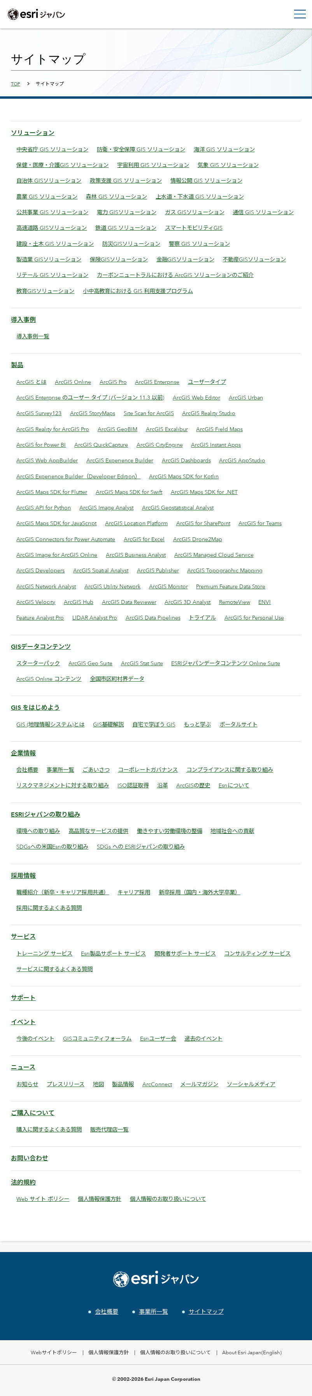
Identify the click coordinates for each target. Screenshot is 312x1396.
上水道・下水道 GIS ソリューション (200, 196)
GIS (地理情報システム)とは (50, 724)
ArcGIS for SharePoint (203, 523)
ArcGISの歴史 (193, 785)
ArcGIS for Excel (144, 539)
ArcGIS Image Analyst (106, 507)
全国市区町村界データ (117, 678)
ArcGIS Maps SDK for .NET (204, 491)
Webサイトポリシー (54, 1352)
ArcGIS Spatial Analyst (100, 570)
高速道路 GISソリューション (51, 227)
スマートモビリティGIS (194, 227)
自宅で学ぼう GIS (153, 724)
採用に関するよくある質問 (49, 907)
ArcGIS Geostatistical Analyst (178, 507)
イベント (23, 1022)
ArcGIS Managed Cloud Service (214, 554)
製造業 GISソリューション (48, 259)
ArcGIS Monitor (168, 586)
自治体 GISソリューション (48, 180)
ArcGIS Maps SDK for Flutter (51, 491)
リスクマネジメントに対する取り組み (62, 785)
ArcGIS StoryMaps (92, 413)
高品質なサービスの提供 (98, 831)
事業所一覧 (60, 769)
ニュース (23, 1067)
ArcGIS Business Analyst (136, 554)
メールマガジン (199, 1084)
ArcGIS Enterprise (157, 381)
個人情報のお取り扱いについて (168, 1198)
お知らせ (27, 1084)
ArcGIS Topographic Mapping (225, 570)
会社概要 (27, 769)
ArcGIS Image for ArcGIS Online (56, 554)
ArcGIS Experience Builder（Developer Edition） (78, 476)
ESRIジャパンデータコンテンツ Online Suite (225, 663)
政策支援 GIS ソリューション (126, 180)
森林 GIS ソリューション (116, 196)
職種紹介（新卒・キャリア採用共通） (62, 892)
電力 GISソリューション (126, 212)
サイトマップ (206, 1311)
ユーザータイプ (207, 381)
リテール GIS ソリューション (52, 275)
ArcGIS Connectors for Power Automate (65, 539)
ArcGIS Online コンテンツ (48, 678)
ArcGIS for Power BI (41, 444)
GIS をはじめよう (35, 707)
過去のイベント (203, 1038)
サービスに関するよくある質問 (54, 969)
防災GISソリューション (131, 243)
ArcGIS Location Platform (136, 523)
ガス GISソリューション (194, 212)
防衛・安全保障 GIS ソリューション (141, 149)
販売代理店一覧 (109, 1129)
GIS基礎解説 (108, 724)
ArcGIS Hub (78, 602)
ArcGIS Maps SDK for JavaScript (56, 523)
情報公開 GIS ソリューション (206, 180)
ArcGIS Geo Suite (90, 663)
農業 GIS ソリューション (46, 196)
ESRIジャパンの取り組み (45, 814)
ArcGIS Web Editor (196, 397)
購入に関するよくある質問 (49, 1129)
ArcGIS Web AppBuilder (47, 460)
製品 (17, 365)
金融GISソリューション (185, 259)
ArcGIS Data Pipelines (153, 617)
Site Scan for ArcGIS (149, 413)
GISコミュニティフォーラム (97, 1038)
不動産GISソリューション (254, 259)
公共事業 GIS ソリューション (52, 212)
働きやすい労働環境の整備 (169, 831)
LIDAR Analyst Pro (94, 617)
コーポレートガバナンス (148, 769)
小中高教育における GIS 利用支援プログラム (138, 291)
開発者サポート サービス (185, 953)
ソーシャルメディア (251, 1084)
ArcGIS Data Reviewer (129, 602)
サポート (23, 998)
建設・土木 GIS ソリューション (55, 243)
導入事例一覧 (32, 336)
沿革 (162, 785)
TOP (15, 83)
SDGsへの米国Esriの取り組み (52, 846)
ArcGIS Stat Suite (142, 663)
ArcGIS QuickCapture (101, 444)
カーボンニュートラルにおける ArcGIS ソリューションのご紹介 (175, 275)
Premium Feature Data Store (230, 586)
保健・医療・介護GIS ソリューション (62, 165)
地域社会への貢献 (232, 831)
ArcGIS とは (31, 381)
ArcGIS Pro (113, 381)
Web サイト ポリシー (42, 1198)
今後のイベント (35, 1038)
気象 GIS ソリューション (228, 165)
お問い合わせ (29, 1158)
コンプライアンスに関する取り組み (229, 769)
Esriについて (234, 785)
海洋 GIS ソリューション (224, 149)
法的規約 (23, 1182)
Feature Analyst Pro (40, 617)
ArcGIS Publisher (158, 570)
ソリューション (32, 133)
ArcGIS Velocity (35, 602)
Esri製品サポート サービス (113, 953)
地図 (98, 1084)
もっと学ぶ (197, 724)
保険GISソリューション (119, 259)
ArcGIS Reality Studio (208, 413)
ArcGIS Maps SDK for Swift (129, 491)
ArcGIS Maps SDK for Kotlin (184, 476)
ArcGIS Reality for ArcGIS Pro (52, 429)
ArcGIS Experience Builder (119, 460)
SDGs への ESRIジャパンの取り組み (141, 846)
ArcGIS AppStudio (242, 460)
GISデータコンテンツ (41, 646)
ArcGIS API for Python (43, 507)
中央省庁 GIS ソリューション (52, 149)
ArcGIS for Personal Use (254, 617)
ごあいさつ (96, 769)
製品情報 (123, 1084)
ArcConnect (157, 1084)
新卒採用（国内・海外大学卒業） (199, 892)
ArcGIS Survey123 (38, 413)
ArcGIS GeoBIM (117, 429)
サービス (23, 936)
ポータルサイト (238, 724)
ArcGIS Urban (246, 397)
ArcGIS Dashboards (186, 460)
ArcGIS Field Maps (219, 429)
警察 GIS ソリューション (199, 243)
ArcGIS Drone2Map (197, 539)
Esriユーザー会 (158, 1038)
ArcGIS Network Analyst (46, 586)
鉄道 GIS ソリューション (125, 227)
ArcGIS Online (73, 381)
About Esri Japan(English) (252, 1352)
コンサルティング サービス (257, 953)
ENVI (264, 602)
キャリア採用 (133, 892)
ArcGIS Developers (40, 570)
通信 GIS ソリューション (263, 212)
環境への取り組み (38, 831)
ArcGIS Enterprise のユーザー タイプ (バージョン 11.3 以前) (90, 397)
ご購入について (32, 1113)
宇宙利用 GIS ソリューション (153, 165)
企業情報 (23, 753)
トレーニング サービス (44, 953)
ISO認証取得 (133, 785)
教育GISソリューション (45, 291)
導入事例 (23, 319)
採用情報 (23, 875)
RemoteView (234, 602)
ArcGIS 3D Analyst (187, 602)
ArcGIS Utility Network (112, 586)
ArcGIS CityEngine (160, 444)
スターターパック (38, 663)
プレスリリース (65, 1084)
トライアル (202, 617)
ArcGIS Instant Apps (216, 444)
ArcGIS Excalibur (167, 429)
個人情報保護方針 (99, 1198)
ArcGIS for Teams (260, 523)
